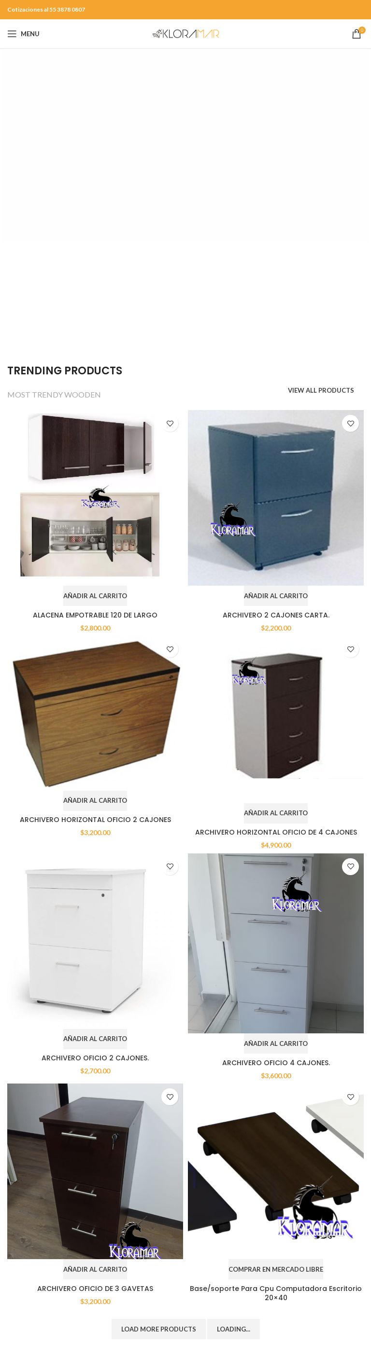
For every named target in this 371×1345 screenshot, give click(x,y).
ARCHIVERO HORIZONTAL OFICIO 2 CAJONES (95, 819)
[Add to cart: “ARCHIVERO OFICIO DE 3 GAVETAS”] (95, 1269)
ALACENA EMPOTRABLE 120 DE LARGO (95, 615)
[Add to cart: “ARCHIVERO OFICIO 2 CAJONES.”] (95, 1039)
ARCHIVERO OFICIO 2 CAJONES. (95, 1058)
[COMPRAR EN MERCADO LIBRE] (275, 1269)
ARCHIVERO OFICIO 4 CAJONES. (276, 1063)
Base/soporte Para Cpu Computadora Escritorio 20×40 (276, 1293)
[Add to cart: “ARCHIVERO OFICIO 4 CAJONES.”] (276, 1043)
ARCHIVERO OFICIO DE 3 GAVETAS (95, 1288)
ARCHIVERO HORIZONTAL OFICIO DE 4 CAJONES (276, 832)
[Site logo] (185, 33)
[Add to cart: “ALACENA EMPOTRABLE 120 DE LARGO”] (95, 596)
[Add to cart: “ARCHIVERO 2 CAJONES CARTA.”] (276, 596)
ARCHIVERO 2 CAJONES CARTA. (276, 615)
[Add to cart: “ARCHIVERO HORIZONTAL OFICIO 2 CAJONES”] (95, 801)
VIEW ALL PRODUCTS (321, 390)
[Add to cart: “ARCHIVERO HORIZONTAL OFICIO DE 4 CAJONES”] (276, 813)
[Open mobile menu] (23, 33)
